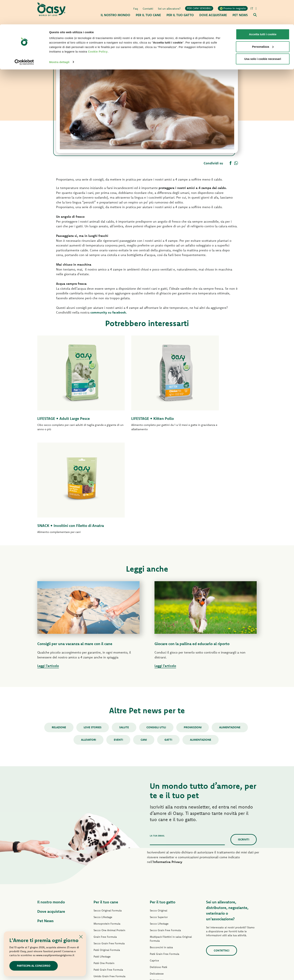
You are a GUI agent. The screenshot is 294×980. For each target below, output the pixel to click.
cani (144, 637)
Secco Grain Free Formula (109, 840)
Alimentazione (231, 624)
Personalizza (263, 22)
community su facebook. (109, 312)
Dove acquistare (51, 808)
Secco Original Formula (108, 807)
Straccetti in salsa (104, 886)
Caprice (154, 857)
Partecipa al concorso (34, 965)
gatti (169, 637)
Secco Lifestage (103, 814)
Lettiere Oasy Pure (161, 917)
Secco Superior (159, 814)
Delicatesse (157, 871)
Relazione (58, 624)
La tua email (157, 732)
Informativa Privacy (167, 759)
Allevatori (87, 637)
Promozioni (193, 624)
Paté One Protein (104, 860)
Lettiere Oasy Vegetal (163, 923)
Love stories (92, 624)
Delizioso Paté (102, 880)
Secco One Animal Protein (109, 827)
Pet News (45, 818)
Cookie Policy (98, 27)
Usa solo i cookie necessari (262, 34)
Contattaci (221, 847)
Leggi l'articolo (48, 563)
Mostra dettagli (59, 37)
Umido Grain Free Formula (109, 873)
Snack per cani (102, 906)
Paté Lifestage (102, 853)
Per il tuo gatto (162, 799)
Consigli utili (156, 624)
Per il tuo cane (106, 799)
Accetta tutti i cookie (263, 9)
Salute (124, 624)
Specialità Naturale (105, 899)
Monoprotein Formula (107, 821)
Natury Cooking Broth (163, 890)
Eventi (117, 637)
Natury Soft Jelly (103, 893)
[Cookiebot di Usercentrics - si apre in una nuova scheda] (24, 37)
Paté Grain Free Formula (108, 867)
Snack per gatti (159, 910)
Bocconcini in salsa (161, 844)
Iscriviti (243, 736)
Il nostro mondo (51, 799)
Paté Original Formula (107, 847)
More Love (156, 903)
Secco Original (158, 807)
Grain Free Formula (105, 834)
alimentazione (201, 637)
